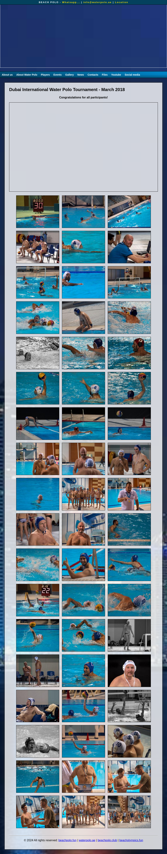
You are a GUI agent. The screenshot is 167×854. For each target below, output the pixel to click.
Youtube (116, 74)
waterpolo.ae (87, 840)
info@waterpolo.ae (97, 2)
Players (45, 74)
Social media (132, 74)
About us (7, 74)
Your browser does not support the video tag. (83, 36)
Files (105, 74)
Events (57, 74)
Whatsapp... (71, 2)
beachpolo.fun (67, 840)
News (80, 74)
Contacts (92, 74)
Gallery (69, 74)
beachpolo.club (107, 840)
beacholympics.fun (131, 840)
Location (121, 2)
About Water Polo (26, 74)
